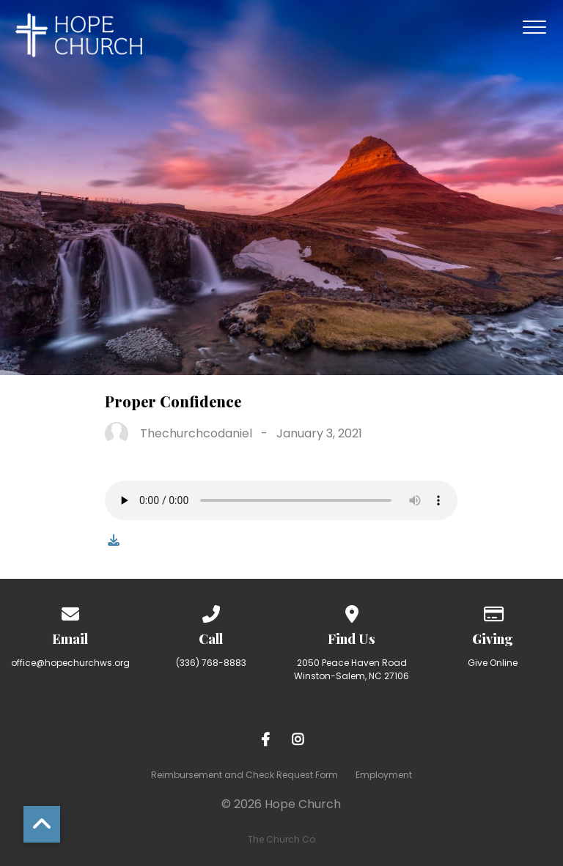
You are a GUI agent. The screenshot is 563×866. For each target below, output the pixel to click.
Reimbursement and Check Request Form (244, 775)
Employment (384, 775)
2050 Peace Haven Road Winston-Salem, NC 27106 (351, 669)
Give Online (493, 662)
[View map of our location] (351, 611)
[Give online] (492, 611)
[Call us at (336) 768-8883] (211, 611)
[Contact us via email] (70, 611)
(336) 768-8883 (211, 662)
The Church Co (281, 839)
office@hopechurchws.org (70, 662)
